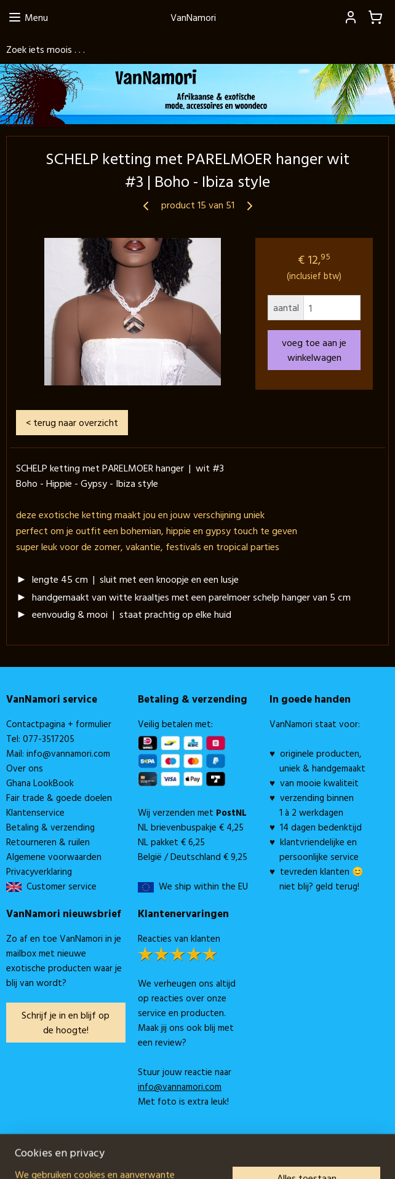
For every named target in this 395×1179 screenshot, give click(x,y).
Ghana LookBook (40, 783)
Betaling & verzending (50, 827)
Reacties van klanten (179, 938)
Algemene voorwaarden (54, 857)
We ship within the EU (203, 886)
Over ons (24, 768)
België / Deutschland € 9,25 (192, 857)
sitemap (153, 1156)
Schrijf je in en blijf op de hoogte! (66, 1022)
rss (173, 1156)
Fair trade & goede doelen (59, 798)
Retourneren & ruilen (48, 842)
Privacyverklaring (39, 871)
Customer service (59, 886)
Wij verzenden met (192, 812)
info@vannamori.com (68, 753)
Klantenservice (35, 812)
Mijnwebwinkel (310, 1156)
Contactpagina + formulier (58, 724)
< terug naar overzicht (72, 422)
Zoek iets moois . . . (45, 49)
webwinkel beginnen (214, 1156)
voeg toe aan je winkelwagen (314, 350)
